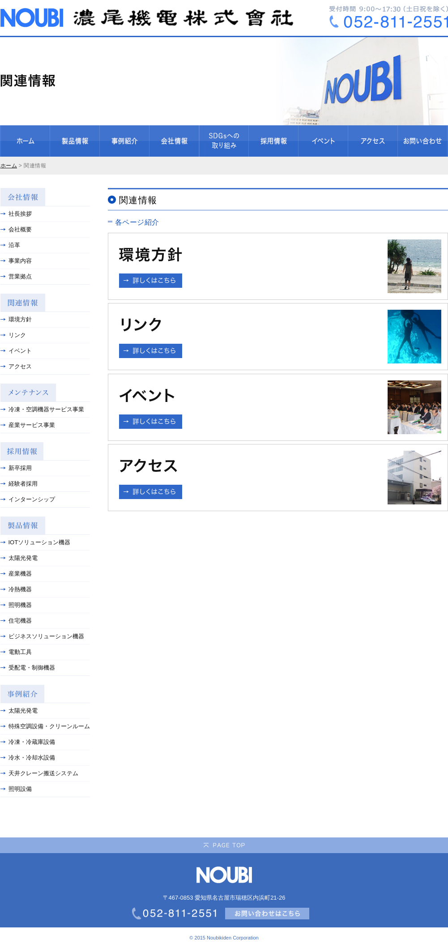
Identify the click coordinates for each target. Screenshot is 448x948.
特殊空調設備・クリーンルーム (45, 726)
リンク (13, 335)
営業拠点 (16, 276)
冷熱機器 (16, 589)
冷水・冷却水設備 (27, 757)
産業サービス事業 (27, 425)
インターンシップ (27, 499)
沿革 (10, 245)
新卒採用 (16, 468)
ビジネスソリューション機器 (42, 636)
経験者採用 (19, 483)
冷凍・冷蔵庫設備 (27, 742)
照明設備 (16, 789)
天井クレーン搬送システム (39, 773)
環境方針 (16, 319)
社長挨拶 (16, 213)
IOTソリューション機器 (35, 542)
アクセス (16, 366)
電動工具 (16, 652)
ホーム (8, 165)
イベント (16, 350)
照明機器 (16, 605)
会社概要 (16, 229)
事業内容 (16, 260)
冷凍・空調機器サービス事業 (42, 409)
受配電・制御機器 (27, 667)
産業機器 (16, 573)
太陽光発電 (19, 558)
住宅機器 (16, 620)
